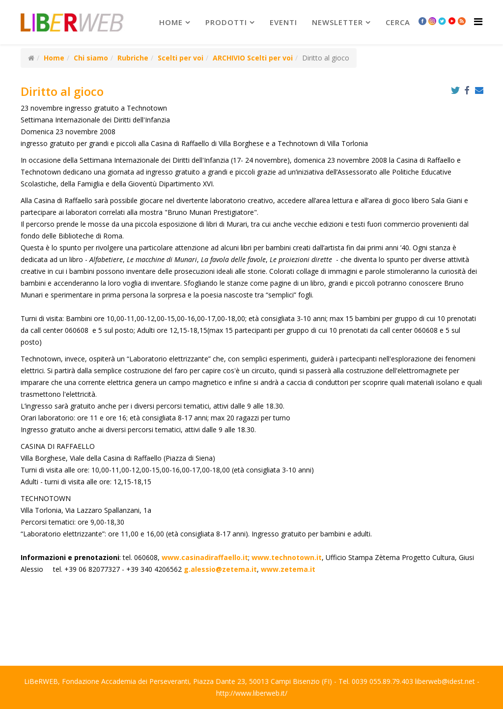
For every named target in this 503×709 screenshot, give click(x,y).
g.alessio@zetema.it (220, 569)
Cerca (398, 22)
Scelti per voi (180, 57)
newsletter (337, 22)
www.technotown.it (287, 557)
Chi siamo (91, 57)
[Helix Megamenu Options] (478, 21)
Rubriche (132, 57)
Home (171, 22)
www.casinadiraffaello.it (205, 557)
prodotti (226, 22)
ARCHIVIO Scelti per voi (253, 57)
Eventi (283, 22)
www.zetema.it (288, 569)
